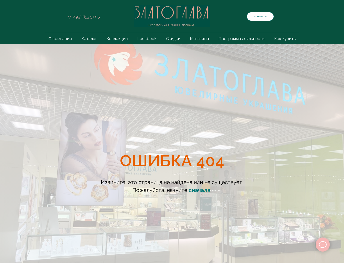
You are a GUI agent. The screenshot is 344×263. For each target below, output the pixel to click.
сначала (199, 190)
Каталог (89, 38)
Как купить (285, 38)
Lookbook (146, 38)
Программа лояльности (242, 38)
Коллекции (117, 38)
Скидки (173, 38)
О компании (60, 38)
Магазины (199, 38)
